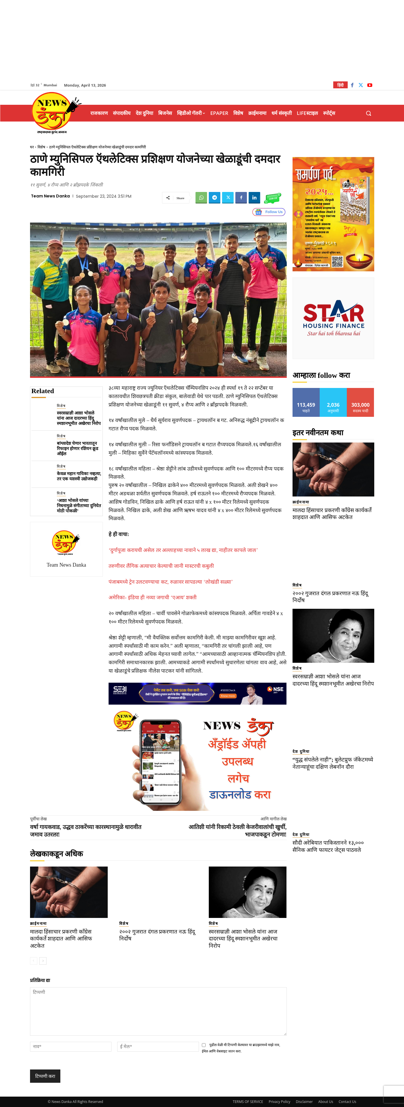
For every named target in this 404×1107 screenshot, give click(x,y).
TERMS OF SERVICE (248, 1101)
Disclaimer (304, 1101)
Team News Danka (50, 196)
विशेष (41, 147)
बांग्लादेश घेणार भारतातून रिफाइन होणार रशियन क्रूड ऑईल (77, 448)
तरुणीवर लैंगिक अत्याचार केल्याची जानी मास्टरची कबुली (161, 566)
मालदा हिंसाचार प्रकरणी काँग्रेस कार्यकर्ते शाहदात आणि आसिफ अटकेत (61, 939)
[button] (368, 113)
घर (32, 147)
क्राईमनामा (38, 923)
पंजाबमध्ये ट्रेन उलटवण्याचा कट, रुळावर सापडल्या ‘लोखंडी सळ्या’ (171, 582)
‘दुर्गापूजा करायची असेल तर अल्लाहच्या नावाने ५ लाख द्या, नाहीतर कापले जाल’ (183, 550)
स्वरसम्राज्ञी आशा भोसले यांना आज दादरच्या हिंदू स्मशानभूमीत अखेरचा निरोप (79, 418)
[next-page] (42, 961)
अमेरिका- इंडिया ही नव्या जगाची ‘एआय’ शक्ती (153, 597)
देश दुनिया (301, 759)
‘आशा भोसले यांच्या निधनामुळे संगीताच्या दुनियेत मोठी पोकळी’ (79, 505)
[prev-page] (33, 961)
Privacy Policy (279, 1101)
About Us (325, 1101)
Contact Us (347, 1101)
